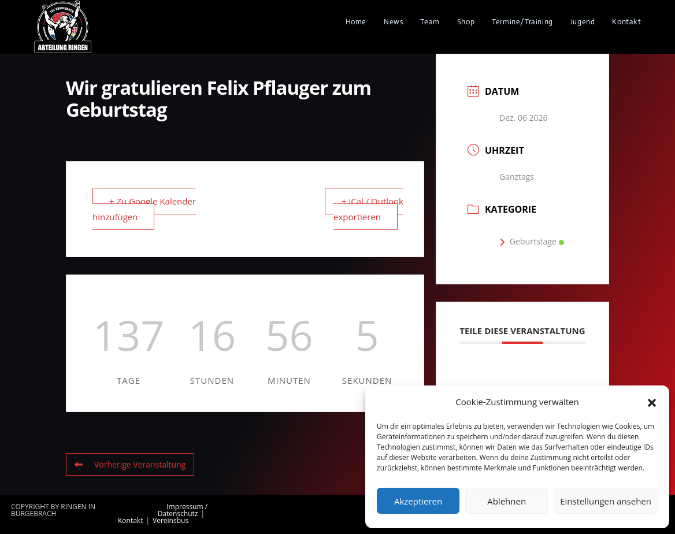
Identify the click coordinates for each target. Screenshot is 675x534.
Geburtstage (531, 241)
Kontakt (130, 520)
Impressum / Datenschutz (182, 510)
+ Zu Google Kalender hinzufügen (144, 208)
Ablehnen (506, 501)
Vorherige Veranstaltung (130, 464)
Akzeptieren (418, 501)
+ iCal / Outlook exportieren (368, 208)
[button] (652, 402)
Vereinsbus (170, 520)
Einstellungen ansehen (605, 501)
